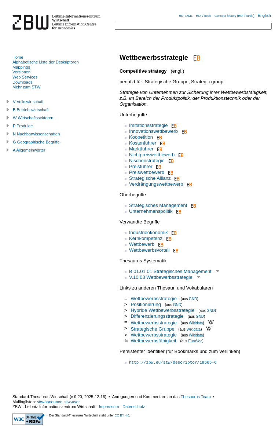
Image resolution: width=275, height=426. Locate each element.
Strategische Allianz (149, 178)
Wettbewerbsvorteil (149, 250)
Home (17, 57)
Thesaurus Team (196, 396)
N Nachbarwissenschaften (36, 134)
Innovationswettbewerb (153, 131)
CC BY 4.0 (122, 415)
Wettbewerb (141, 244)
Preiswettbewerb (146, 172)
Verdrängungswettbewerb (156, 184)
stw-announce (49, 402)
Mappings (21, 67)
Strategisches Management (158, 205)
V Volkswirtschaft (28, 101)
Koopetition (141, 137)
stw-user (72, 402)
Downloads (22, 82)
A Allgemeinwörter (29, 150)
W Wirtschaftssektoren (33, 118)
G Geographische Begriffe (36, 142)
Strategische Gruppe (152, 329)
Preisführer (141, 166)
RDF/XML (185, 16)
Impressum (109, 406)
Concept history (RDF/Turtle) (234, 16)
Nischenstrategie (147, 160)
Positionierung (146, 304)
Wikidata (196, 323)
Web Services (24, 77)
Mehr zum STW (26, 87)
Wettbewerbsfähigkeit (153, 340)
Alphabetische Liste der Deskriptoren (45, 62)
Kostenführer (142, 143)
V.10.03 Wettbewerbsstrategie (160, 277)
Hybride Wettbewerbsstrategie (162, 310)
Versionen (21, 72)
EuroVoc (195, 341)
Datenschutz (133, 406)
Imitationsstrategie (148, 125)
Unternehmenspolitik (151, 211)
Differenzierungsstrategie (157, 316)
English (264, 15)
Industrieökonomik (148, 232)
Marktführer (141, 149)
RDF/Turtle (203, 16)
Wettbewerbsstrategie (154, 298)
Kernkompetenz (145, 238)
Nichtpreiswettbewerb (152, 154)
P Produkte (23, 126)
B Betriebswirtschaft (31, 110)
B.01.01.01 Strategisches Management (170, 271)
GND (193, 299)
